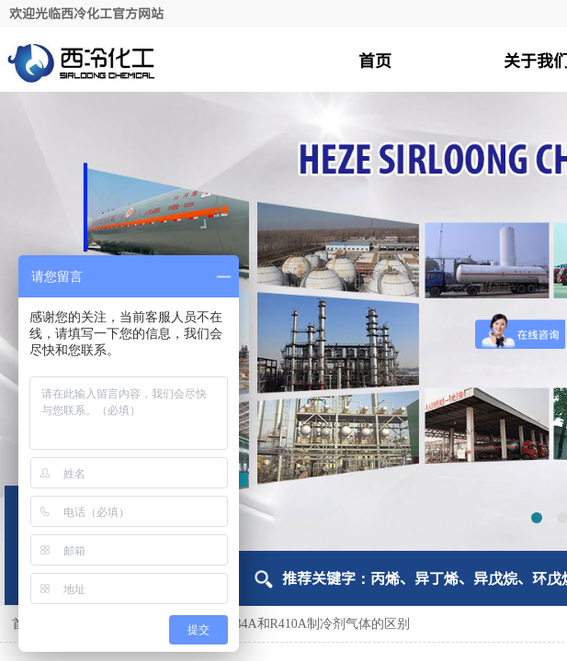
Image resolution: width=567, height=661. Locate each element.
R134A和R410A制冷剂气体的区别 (315, 624)
